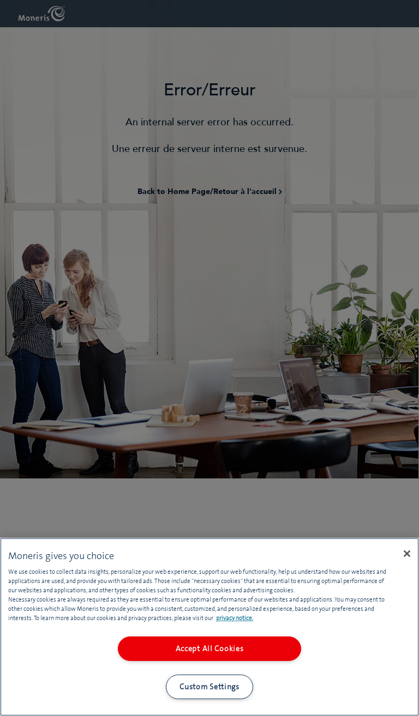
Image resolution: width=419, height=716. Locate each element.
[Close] (407, 554)
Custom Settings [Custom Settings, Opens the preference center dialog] (209, 686)
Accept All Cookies (210, 648)
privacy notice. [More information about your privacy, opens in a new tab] (234, 618)
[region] (209, 627)
